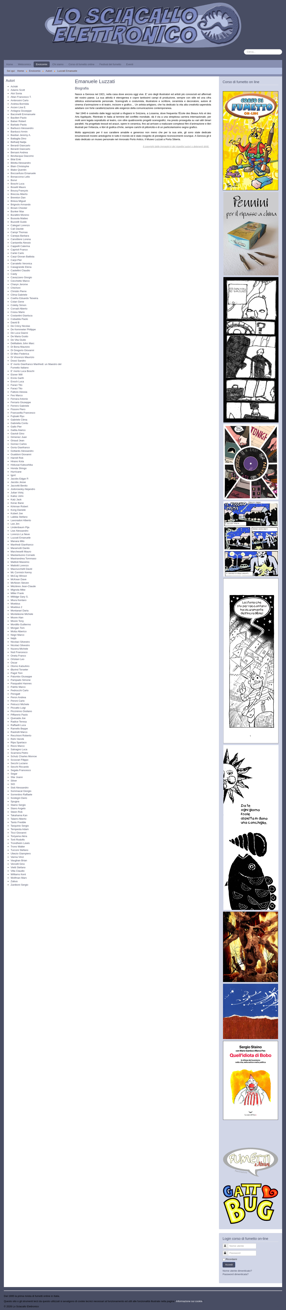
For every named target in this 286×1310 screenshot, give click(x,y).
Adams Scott (18, 90)
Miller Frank (17, 593)
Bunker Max (17, 211)
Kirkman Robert (19, 506)
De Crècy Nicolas (20, 326)
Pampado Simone (21, 680)
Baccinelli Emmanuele (23, 114)
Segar (14, 773)
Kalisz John (17, 496)
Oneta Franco (18, 655)
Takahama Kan (19, 815)
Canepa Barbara (20, 235)
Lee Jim (15, 523)
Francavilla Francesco (23, 412)
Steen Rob (16, 811)
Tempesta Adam (20, 829)
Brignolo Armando (21, 204)
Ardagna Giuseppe (21, 110)
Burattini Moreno (20, 214)
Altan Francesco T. (21, 96)
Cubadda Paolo (19, 319)
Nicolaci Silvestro (20, 641)
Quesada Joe (18, 718)
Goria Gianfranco (20, 447)
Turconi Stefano (19, 850)
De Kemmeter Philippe (23, 329)
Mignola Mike (18, 589)
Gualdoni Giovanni (21, 454)
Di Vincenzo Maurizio (22, 357)
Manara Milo (18, 541)
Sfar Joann (17, 777)
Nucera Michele (19, 648)
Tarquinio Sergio (20, 825)
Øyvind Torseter (19, 669)
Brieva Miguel (18, 201)
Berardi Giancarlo (20, 145)
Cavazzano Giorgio (21, 277)
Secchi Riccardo (20, 766)
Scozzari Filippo (19, 759)
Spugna (15, 801)
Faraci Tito (16, 385)
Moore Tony (17, 621)
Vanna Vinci (17, 857)
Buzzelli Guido (19, 221)
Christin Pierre (18, 291)
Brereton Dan (18, 197)
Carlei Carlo (17, 253)
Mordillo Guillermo (21, 624)
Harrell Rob (17, 457)
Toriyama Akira (19, 836)
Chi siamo (58, 64)
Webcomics (24, 64)
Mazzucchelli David (21, 568)
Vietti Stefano (18, 867)
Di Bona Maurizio (20, 346)
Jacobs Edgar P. (20, 478)
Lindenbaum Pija (20, 527)
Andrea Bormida (20, 103)
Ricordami (231, 1259)
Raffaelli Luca (18, 725)
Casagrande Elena (21, 267)
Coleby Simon (18, 305)
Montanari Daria (20, 610)
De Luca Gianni (19, 332)
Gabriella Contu (19, 423)
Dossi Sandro (18, 360)
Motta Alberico (18, 631)
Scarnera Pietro (19, 752)
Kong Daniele (18, 509)
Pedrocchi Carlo (20, 690)
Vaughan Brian (19, 860)
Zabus (14, 881)
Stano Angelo (18, 808)
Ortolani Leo (17, 659)
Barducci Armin (19, 131)
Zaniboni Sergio (19, 884)
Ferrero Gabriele (20, 405)
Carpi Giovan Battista (22, 256)
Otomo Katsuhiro (20, 666)
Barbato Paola (18, 124)
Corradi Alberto (19, 308)
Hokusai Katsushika (22, 464)
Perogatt (15, 693)
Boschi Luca (17, 183)
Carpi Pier (16, 260)
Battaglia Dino (18, 138)
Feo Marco (17, 395)
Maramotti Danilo (20, 548)
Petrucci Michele (20, 704)
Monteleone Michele (22, 614)
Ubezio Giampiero (21, 853)
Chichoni (15, 287)
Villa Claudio (18, 870)
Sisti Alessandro (20, 787)
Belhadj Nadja (18, 142)
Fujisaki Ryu (17, 416)
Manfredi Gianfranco (22, 544)
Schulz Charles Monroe (24, 756)
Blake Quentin (18, 169)
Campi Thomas (19, 232)
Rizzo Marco (18, 745)
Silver (14, 780)
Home (9, 64)
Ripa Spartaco (18, 742)
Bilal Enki (16, 159)
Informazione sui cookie (189, 1301)
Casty (14, 273)
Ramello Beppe (19, 728)
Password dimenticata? (236, 1274)
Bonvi (14, 180)
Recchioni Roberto (21, 735)
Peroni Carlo (18, 700)
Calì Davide (17, 228)
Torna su (277, 1306)
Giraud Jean (17, 440)
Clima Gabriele (19, 294)
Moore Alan (17, 617)
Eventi (129, 64)
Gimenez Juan (19, 437)
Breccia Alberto (19, 194)
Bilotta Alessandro (21, 162)
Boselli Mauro (18, 187)
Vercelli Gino (18, 863)
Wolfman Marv (19, 877)
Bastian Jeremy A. (21, 135)
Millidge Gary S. (19, 596)
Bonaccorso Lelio (20, 176)
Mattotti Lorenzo (20, 565)
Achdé (14, 86)
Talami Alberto (18, 818)
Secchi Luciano (19, 763)
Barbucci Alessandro (22, 128)
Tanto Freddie (18, 822)
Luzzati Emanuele (21, 537)
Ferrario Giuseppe (21, 402)
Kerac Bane (17, 503)
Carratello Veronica (21, 263)
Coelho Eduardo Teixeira (24, 298)
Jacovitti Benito (19, 485)
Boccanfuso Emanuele (23, 173)
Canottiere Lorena (21, 239)
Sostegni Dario (19, 798)
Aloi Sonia (16, 93)
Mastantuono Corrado (23, 555)
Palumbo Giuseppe (21, 676)
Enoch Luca (17, 381)
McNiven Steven (20, 582)
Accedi (229, 1264)
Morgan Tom (18, 627)
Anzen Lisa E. (18, 107)
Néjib (13, 638)
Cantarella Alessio (21, 242)
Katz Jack (16, 499)
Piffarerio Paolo (19, 714)
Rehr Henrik (17, 739)
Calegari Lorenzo (20, 225)
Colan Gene (17, 301)
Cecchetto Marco (20, 280)
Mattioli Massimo (20, 562)
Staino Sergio (18, 804)
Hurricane (16, 471)
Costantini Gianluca (21, 315)
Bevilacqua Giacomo (22, 155)
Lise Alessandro (19, 530)
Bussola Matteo (19, 218)
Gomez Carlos (19, 444)
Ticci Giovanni (18, 832)
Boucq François (19, 190)
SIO (13, 784)
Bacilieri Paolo (18, 117)
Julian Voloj (17, 492)
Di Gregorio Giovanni (22, 350)
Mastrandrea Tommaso (23, 558)
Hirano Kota (17, 461)
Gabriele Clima (19, 419)
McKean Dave (18, 579)
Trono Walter (18, 846)
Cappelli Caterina (20, 246)
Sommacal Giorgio (21, 791)
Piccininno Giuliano (21, 711)
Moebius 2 (16, 607)
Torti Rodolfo (18, 839)
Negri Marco (17, 634)
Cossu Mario (18, 312)
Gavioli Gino (17, 433)
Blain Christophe (20, 166)
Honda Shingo (18, 468)
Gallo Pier (16, 426)
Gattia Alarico (18, 430)
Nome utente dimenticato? (237, 1270)
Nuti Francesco (19, 652)
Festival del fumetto (110, 64)
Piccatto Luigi (18, 707)
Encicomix (41, 64)
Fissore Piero (18, 409)
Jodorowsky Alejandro (23, 489)
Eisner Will (16, 374)
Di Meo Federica (20, 353)
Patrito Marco (18, 686)
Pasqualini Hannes (21, 683)
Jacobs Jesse (18, 482)
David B (15, 322)
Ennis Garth (17, 378)
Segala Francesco (21, 770)
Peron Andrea (18, 697)
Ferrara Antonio (19, 398)
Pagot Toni (16, 673)
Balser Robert (18, 121)
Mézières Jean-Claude (23, 586)
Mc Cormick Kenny (21, 572)
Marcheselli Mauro (21, 551)
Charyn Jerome (19, 284)
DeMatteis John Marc (22, 343)
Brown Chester (19, 208)
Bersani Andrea (19, 152)
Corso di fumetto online (81, 64)
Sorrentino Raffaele (21, 794)
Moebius (15, 603)
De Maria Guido (19, 336)
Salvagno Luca (19, 749)
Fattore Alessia (19, 391)
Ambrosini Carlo (19, 100)
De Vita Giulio (18, 339)
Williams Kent (18, 874)
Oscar (14, 662)
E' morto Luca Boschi (22, 371)
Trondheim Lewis (20, 843)
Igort (13, 475)
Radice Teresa (19, 721)
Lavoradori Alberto (21, 520)
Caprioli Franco (19, 249)
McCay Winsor (19, 575)
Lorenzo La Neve (20, 534)
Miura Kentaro (18, 600)
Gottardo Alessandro (22, 450)
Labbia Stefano (19, 516)
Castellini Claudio (20, 270)
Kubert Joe (17, 513)
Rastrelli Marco (19, 732)
